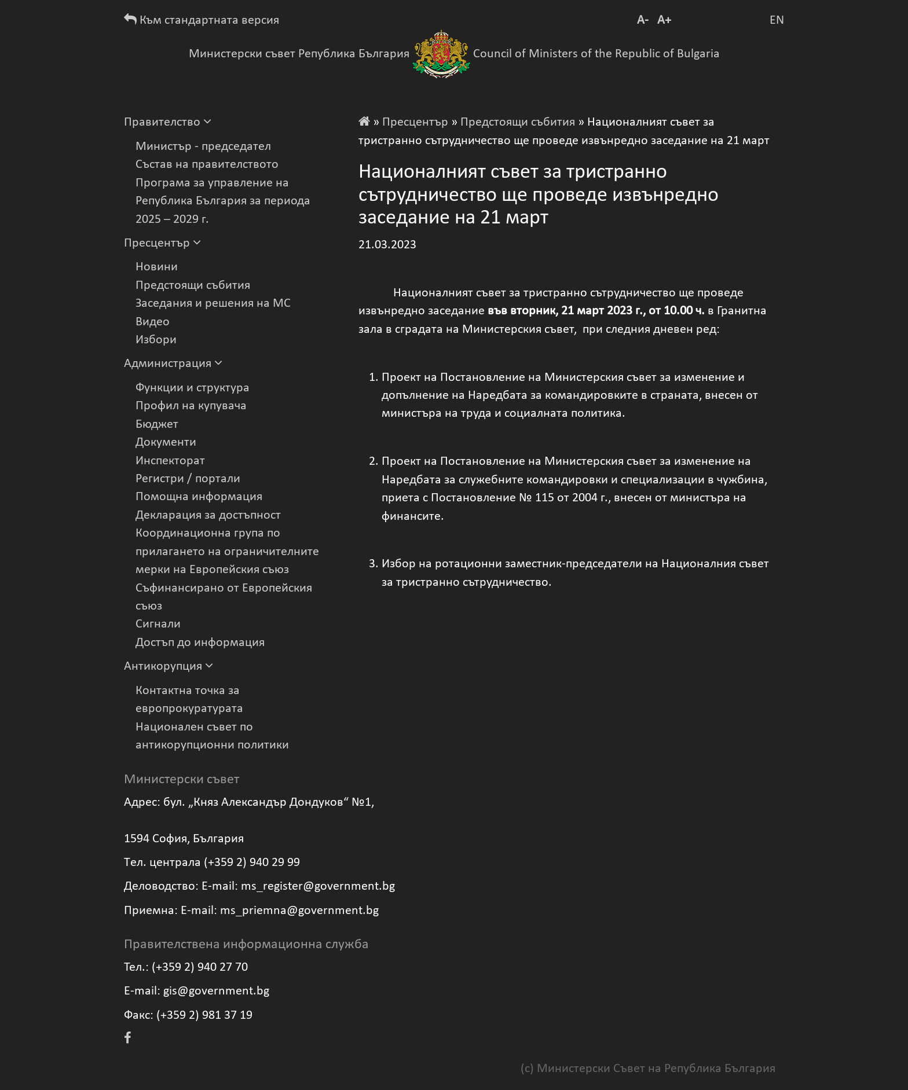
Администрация (173, 363)
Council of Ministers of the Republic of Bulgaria (596, 54)
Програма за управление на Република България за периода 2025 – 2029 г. (223, 201)
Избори (156, 340)
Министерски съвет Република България (299, 54)
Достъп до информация (200, 642)
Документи (166, 442)
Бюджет (157, 424)
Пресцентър (162, 243)
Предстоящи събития (193, 285)
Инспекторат (170, 461)
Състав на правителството (207, 164)
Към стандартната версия (201, 20)
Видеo (153, 322)
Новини (157, 267)
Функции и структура (193, 388)
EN (777, 20)
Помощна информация (199, 497)
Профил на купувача (191, 406)
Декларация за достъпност (208, 515)
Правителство (167, 122)
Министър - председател (203, 146)
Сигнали (158, 624)
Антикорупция (168, 666)
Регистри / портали (188, 479)
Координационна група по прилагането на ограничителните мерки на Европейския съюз (227, 552)
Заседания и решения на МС (213, 303)
